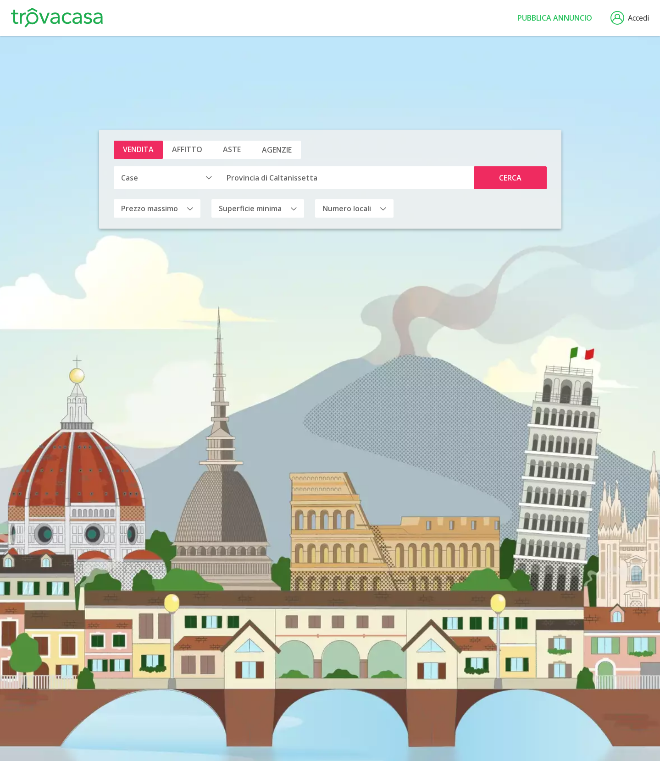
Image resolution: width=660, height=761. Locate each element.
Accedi (629, 18)
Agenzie (277, 150)
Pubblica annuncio (554, 18)
